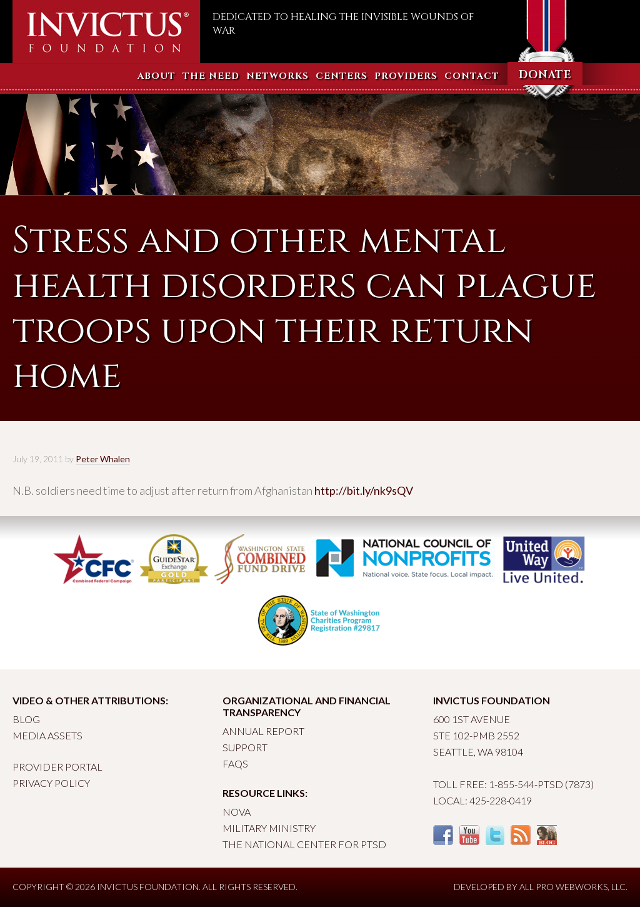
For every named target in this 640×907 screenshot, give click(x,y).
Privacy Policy (51, 783)
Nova (236, 812)
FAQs (235, 763)
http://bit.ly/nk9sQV (363, 490)
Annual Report (263, 731)
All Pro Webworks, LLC (572, 886)
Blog (26, 719)
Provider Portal (57, 767)
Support (245, 747)
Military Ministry (269, 828)
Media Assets (47, 735)
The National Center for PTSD (304, 844)
